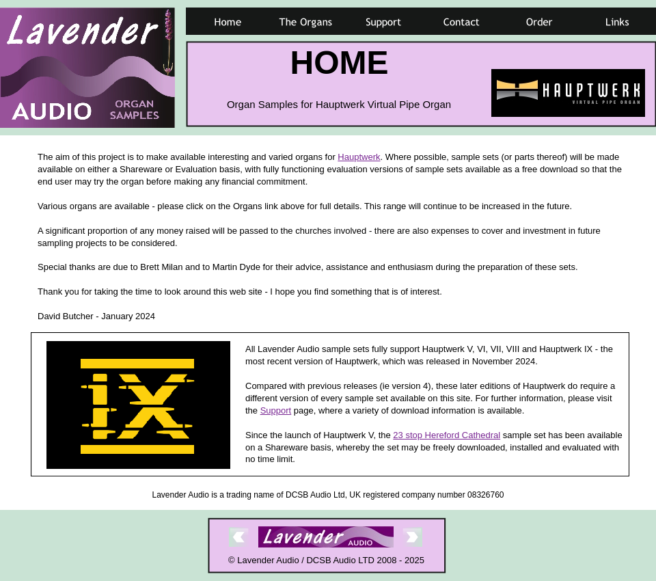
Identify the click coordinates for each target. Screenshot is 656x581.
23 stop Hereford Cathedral (446, 435)
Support (276, 410)
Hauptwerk (359, 157)
